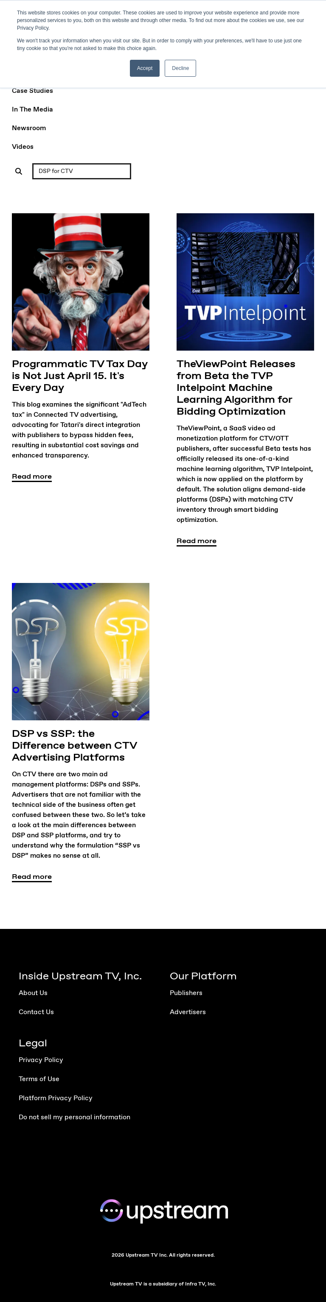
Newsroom (28, 128)
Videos (22, 147)
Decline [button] (180, 68)
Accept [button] (145, 68)
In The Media (32, 110)
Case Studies (32, 91)
